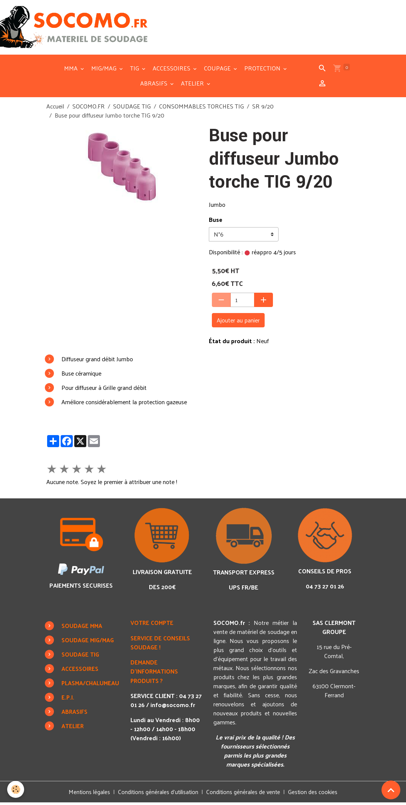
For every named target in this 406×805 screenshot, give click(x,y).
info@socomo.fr (159, 715)
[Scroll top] (390, 790)
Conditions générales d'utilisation (157, 794)
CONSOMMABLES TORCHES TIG (201, 108)
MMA (71, 70)
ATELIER (193, 85)
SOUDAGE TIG (132, 108)
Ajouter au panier (238, 322)
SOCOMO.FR (88, 108)
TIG (135, 70)
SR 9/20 (263, 108)
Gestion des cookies (316, 794)
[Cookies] (16, 789)
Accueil (55, 108)
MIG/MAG (104, 70)
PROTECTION (263, 70)
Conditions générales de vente (245, 794)
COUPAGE (218, 70)
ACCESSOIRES (172, 70)
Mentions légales (85, 794)
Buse (215, 221)
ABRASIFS (154, 85)
